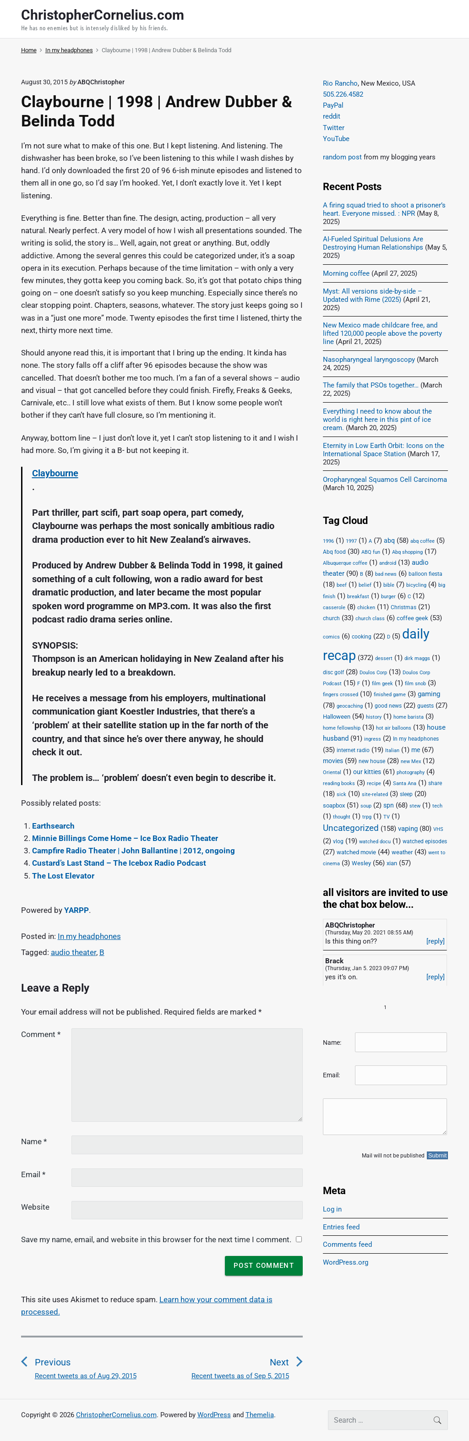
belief (365, 585)
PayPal (333, 105)
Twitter (333, 128)
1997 (351, 541)
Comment (40, 1034)
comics (331, 637)
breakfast (358, 597)
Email (33, 1174)
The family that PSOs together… (371, 385)
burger (388, 597)
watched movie (356, 852)
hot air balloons (393, 728)
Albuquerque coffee (345, 563)
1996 (328, 541)
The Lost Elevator (63, 875)
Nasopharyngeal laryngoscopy (369, 359)
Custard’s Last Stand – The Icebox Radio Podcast (119, 863)
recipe (374, 783)
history (374, 717)
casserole (334, 608)
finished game (390, 695)
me (415, 749)
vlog (338, 841)
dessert (384, 658)
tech (437, 806)
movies (333, 760)
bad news (386, 574)
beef (342, 585)
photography (411, 772)
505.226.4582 (343, 94)
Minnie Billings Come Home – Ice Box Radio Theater (125, 838)
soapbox (334, 805)
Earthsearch (53, 825)
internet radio (353, 750)
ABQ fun (370, 552)
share (435, 783)
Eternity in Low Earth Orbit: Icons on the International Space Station (383, 450)
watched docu (375, 842)
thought (341, 817)
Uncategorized (351, 828)
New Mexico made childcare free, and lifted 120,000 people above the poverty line (382, 333)
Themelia (259, 1415)
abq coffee (422, 541)
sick (341, 794)
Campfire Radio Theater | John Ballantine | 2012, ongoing (133, 850)
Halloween (336, 716)
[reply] (435, 941)
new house (372, 761)
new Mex (411, 761)
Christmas (403, 607)
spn (388, 805)
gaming (429, 694)
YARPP (76, 910)
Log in (332, 1209)
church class (370, 619)
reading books (339, 783)
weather (402, 852)
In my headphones (89, 936)
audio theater (73, 952)
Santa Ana (404, 783)
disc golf (333, 672)
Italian (392, 750)
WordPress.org (345, 1262)
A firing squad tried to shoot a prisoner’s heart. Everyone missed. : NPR (384, 209)
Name (34, 1141)
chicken (366, 608)
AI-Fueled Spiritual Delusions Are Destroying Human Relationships (373, 243)
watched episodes (425, 841)
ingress (372, 739)
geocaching (350, 706)
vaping (408, 828)
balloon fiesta (425, 574)
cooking (361, 636)
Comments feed (347, 1244)
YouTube (336, 139)
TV (386, 817)
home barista (408, 717)
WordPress (214, 1415)
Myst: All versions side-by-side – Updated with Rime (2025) (372, 295)
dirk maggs (417, 658)
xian (392, 863)
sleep (406, 794)
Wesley (361, 863)
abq (389, 540)
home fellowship (341, 728)
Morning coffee (346, 273)
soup (365, 806)
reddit (331, 116)
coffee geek (412, 618)
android (387, 563)
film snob (415, 684)
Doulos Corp (373, 673)
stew (414, 806)
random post (342, 157)
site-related (375, 794)
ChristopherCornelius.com (116, 1415)
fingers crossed (340, 695)
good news (388, 706)
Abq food (334, 552)
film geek (382, 684)
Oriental (332, 772)
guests (425, 706)
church (331, 618)
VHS (438, 829)
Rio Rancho (340, 83)
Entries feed (341, 1227)
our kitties (367, 771)
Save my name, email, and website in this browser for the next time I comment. (156, 1239)
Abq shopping (407, 552)
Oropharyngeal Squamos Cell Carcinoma (385, 479)
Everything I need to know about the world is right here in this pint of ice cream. (377, 419)
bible (388, 585)
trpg (366, 817)
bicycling (416, 585)
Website (35, 1207)
